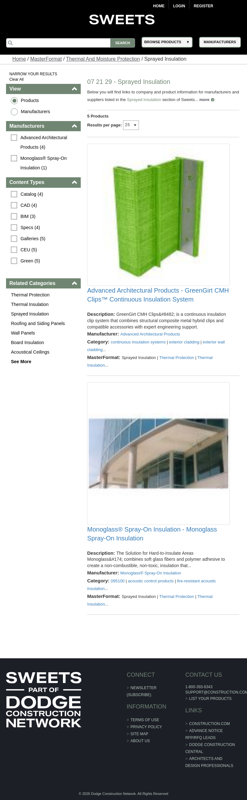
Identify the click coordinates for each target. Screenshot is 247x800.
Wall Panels (23, 333)
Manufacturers (35, 111)
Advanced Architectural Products (150, 334)
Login (179, 6)
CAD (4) (28, 205)
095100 (117, 581)
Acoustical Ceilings (30, 352)
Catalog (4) (31, 194)
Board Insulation (27, 342)
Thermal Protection (30, 294)
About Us (140, 741)
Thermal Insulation (29, 304)
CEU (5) (28, 249)
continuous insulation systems (138, 342)
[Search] (70, 43)
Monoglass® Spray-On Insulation (150, 573)
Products (30, 100)
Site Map (139, 734)
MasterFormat (46, 59)
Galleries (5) (32, 238)
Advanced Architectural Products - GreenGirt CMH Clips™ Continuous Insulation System (158, 295)
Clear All (16, 79)
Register (203, 6)
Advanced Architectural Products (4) (44, 142)
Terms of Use (145, 720)
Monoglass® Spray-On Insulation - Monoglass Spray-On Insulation (152, 534)
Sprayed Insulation (30, 313)
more (204, 99)
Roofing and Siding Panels (38, 323)
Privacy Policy (146, 727)
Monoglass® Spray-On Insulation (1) (44, 163)
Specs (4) (30, 227)
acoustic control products (151, 581)
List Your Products (210, 698)
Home (158, 6)
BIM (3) (27, 216)
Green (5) (30, 260)
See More (21, 361)
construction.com (209, 724)
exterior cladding (184, 342)
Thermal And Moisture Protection (103, 59)
